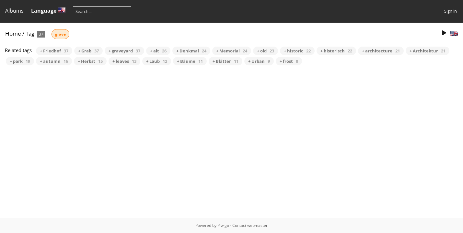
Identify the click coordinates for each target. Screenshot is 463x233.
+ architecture (381, 51)
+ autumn (54, 61)
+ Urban (259, 61)
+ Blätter (225, 61)
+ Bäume (190, 61)
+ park (20, 61)
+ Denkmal (191, 51)
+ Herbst (90, 61)
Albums (14, 10)
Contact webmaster (250, 225)
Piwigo (223, 225)
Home (13, 33)
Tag (30, 33)
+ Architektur (428, 51)
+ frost (289, 61)
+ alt (158, 51)
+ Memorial (231, 51)
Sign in (450, 11)
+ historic (297, 51)
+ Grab (88, 51)
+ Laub (156, 61)
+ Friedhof (54, 51)
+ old (265, 51)
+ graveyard (124, 51)
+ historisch (336, 51)
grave (60, 34)
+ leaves (124, 61)
